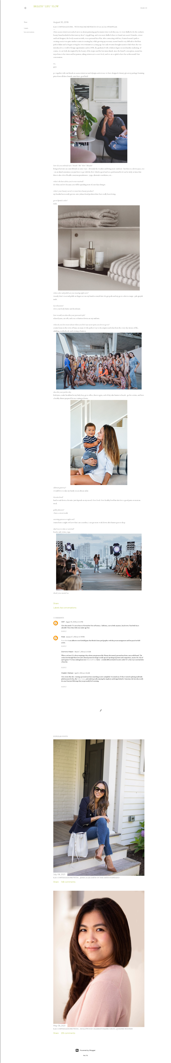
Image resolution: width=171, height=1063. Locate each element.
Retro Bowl (64, 640)
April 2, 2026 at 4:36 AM (82, 673)
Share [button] (25, 22)
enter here (76, 76)
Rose (63, 637)
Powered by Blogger (85, 1050)
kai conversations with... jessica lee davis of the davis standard (86, 877)
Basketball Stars (91, 660)
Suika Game (81, 679)
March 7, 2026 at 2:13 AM (83, 652)
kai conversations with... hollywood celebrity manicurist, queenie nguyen (93, 1029)
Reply (63, 631)
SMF (63, 622)
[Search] (143, 8)
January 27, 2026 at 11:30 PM (75, 637)
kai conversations (29, 32)
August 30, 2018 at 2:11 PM (74, 622)
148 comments (68, 882)
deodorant (76, 309)
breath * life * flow (46, 6)
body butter (65, 309)
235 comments (68, 1033)
